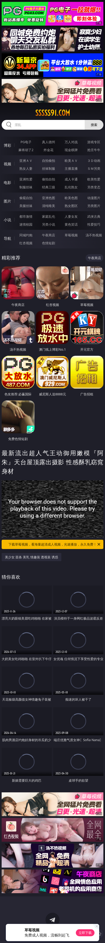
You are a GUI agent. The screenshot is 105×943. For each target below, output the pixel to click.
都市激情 (25, 216)
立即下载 (85, 932)
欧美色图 (71, 198)
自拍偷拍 (48, 160)
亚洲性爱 (25, 179)
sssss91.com (52, 113)
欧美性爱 (93, 179)
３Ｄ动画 (93, 160)
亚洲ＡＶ (25, 160)
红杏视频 (25, 243)
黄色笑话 (71, 224)
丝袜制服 (48, 168)
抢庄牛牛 (93, 150)
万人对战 (71, 142)
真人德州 (48, 142)
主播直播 (71, 168)
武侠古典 (93, 216)
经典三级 (48, 187)
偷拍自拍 (48, 179)
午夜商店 (48, 235)
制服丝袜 (25, 187)
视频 (7, 163)
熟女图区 (71, 206)
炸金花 (48, 150)
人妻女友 (71, 216)
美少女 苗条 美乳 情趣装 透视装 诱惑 (31, 557)
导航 (7, 238)
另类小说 (48, 224)
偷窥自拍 (25, 198)
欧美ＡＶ (71, 160)
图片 (7, 201)
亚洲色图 (48, 198)
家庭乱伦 (48, 216)
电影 (7, 182)
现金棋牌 (71, 150)
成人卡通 (71, 179)
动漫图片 (93, 198)
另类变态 (93, 187)
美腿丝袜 (25, 206)
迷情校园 (25, 224)
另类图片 (93, 206)
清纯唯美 (48, 206)
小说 (7, 219)
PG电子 (26, 142)
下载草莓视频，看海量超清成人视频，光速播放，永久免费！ (54, 544)
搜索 (94, 124)
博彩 (7, 145)
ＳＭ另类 (93, 168)
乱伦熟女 (71, 187)
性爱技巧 (93, 224)
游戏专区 (93, 142)
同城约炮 (25, 235)
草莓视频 (71, 235)
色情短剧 (48, 243)
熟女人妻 (25, 168)
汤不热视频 (94, 235)
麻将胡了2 (25, 150)
